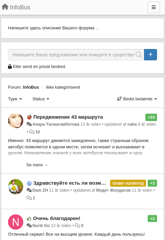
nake (132, 124)
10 (37, 132)
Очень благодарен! (56, 218)
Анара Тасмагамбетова (55, 124)
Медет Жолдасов (113, 190)
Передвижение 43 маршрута (68, 117)
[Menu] (153, 7)
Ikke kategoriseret (63, 87)
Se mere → (37, 164)
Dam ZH (40, 190)
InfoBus (31, 87)
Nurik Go (41, 225)
